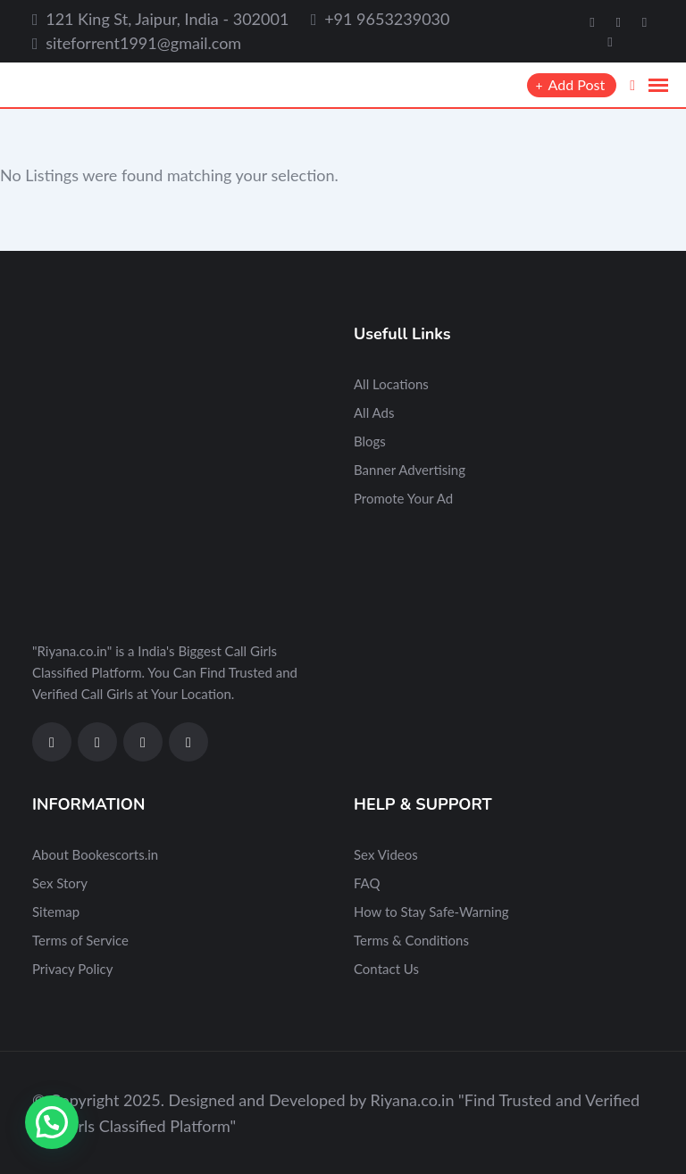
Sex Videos (386, 854)
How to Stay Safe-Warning (431, 911)
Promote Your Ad (403, 498)
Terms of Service (80, 940)
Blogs (370, 441)
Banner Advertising (409, 470)
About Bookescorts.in (95, 854)
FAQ (367, 883)
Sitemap (55, 911)
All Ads (374, 412)
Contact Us (386, 969)
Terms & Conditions (411, 940)
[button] (52, 1122)
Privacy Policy (72, 969)
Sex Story (60, 883)
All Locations (391, 384)
